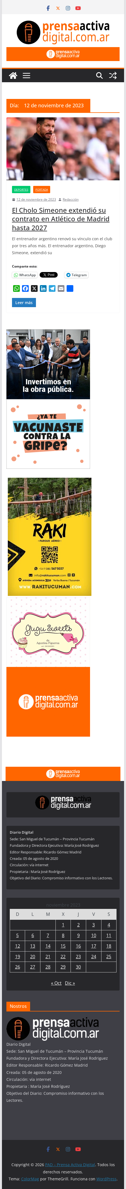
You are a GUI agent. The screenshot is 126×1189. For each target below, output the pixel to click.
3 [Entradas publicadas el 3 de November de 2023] (93, 925)
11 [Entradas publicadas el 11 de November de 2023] (108, 935)
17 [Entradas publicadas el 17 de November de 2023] (93, 946)
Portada (41, 189)
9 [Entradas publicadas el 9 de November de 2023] (78, 935)
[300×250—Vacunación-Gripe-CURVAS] (48, 402)
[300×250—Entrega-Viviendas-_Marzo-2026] (48, 333)
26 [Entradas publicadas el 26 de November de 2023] (17, 967)
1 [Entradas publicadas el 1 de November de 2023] (63, 925)
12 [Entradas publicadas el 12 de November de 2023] (17, 946)
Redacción (71, 199)
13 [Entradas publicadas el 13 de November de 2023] (32, 946)
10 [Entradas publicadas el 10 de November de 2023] (93, 935)
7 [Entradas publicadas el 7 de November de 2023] (48, 935)
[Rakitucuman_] (49, 481)
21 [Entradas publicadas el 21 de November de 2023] (47, 956)
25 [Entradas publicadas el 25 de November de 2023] (108, 956)
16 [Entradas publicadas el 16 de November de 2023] (78, 946)
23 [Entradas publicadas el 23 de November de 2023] (78, 956)
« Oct (56, 983)
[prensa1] (63, 51)
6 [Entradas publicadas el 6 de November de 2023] (33, 935)
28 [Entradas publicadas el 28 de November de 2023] (47, 967)
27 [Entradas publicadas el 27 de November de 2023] (32, 967)
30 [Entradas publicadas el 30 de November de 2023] (78, 967)
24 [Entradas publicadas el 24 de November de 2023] (93, 956)
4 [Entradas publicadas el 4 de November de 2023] (109, 925)
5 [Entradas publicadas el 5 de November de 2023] (17, 935)
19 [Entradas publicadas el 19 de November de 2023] (17, 956)
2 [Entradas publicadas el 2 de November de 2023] (78, 925)
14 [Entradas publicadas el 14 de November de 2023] (47, 946)
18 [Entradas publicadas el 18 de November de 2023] (108, 946)
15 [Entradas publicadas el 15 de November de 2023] (63, 946)
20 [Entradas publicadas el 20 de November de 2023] (32, 956)
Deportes (21, 189)
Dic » (70, 983)
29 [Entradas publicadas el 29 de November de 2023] (63, 967)
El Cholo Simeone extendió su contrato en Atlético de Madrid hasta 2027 (61, 218)
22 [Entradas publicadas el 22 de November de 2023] (63, 956)
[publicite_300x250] (48, 670)
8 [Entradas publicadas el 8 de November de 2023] (63, 935)
